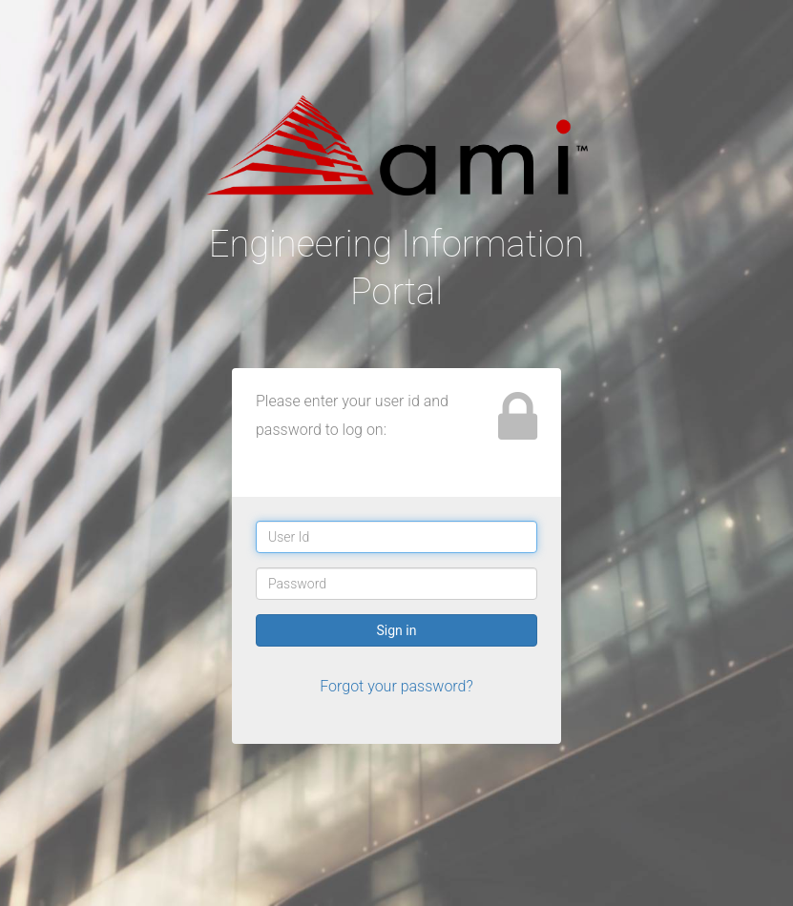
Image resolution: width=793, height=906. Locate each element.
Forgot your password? (396, 686)
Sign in (397, 630)
